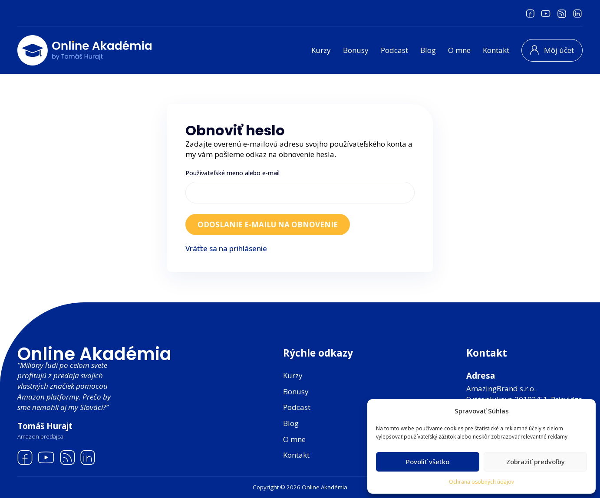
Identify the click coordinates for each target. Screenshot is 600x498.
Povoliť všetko (427, 461)
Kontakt (496, 50)
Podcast (394, 50)
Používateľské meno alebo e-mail (232, 173)
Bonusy (356, 50)
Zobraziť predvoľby (535, 461)
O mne (459, 50)
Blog (428, 50)
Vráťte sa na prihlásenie (226, 248)
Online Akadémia (94, 354)
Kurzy (321, 50)
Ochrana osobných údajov (481, 481)
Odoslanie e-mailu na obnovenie (268, 224)
